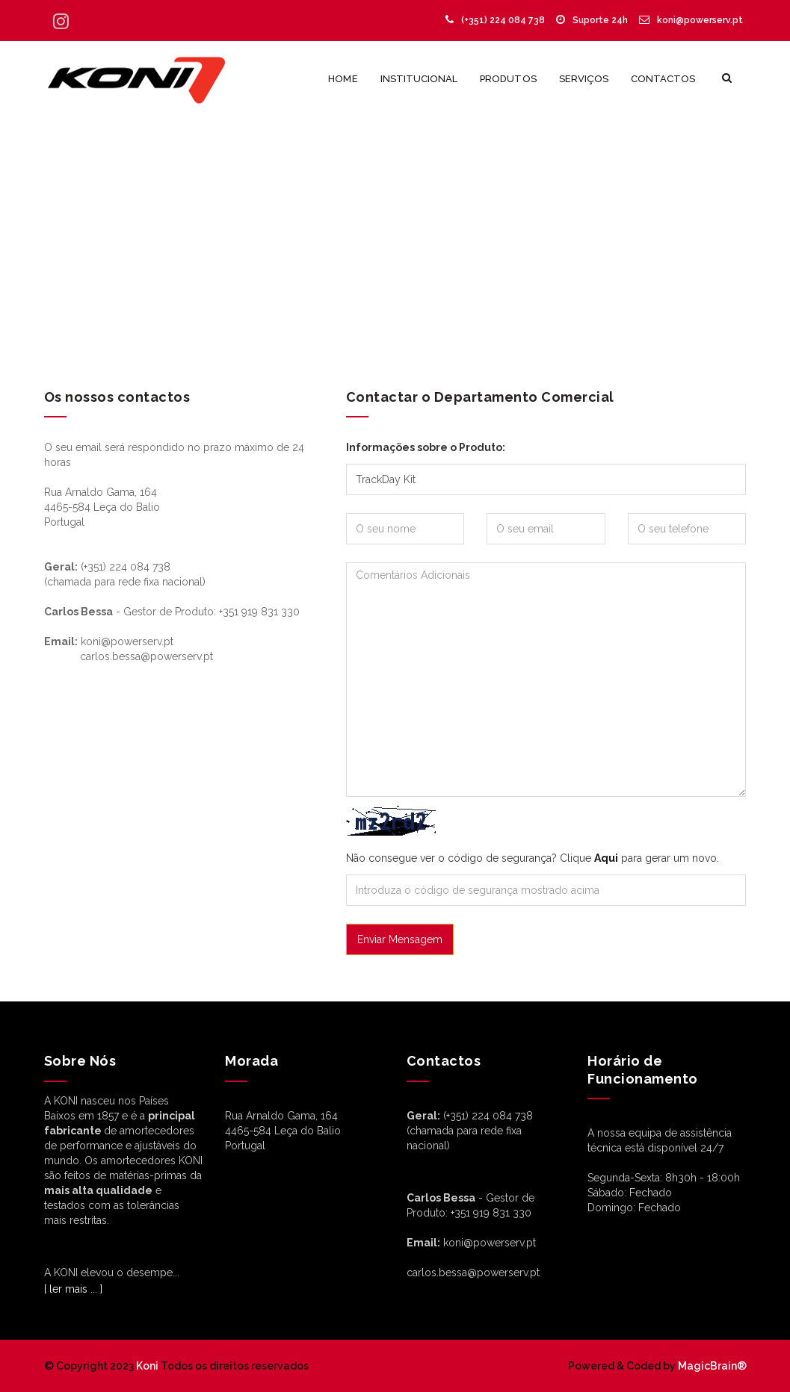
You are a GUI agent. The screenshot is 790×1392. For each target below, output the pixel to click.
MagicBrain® (711, 1366)
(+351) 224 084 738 (495, 20)
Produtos (508, 78)
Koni (147, 1366)
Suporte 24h (592, 20)
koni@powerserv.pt (691, 20)
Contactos (663, 78)
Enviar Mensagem (399, 939)
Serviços (583, 78)
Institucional (419, 78)
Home (342, 78)
